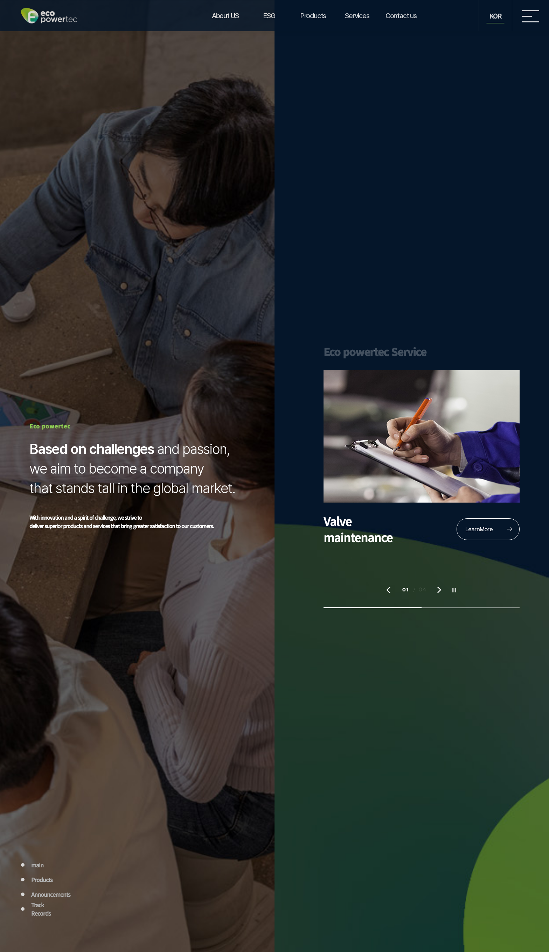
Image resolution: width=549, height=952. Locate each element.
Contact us (401, 16)
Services (357, 16)
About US (225, 16)
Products (313, 16)
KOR (495, 15)
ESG (269, 16)
